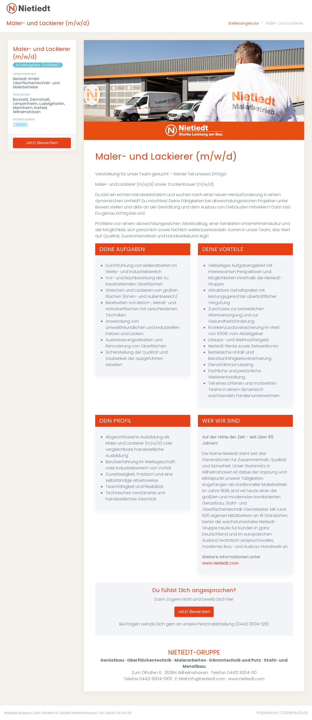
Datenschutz (295, 713)
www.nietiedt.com (220, 563)
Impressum (268, 713)
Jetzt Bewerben (42, 143)
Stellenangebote (243, 23)
